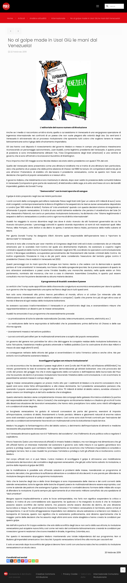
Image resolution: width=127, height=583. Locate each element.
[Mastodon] (26, 560)
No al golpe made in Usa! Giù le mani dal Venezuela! (95, 18)
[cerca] (114, 6)
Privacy (66, 574)
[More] (36, 560)
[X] (11, 560)
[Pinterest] (22, 560)
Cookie (74, 574)
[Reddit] (15, 560)
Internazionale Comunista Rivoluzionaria (105, 576)
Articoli (21, 18)
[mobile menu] (97, 6)
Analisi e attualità (38, 18)
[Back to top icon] (123, 569)
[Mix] (29, 560)
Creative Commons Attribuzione (45, 576)
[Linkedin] (18, 560)
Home (10, 18)
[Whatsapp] (33, 560)
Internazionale (58, 18)
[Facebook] (8, 560)
